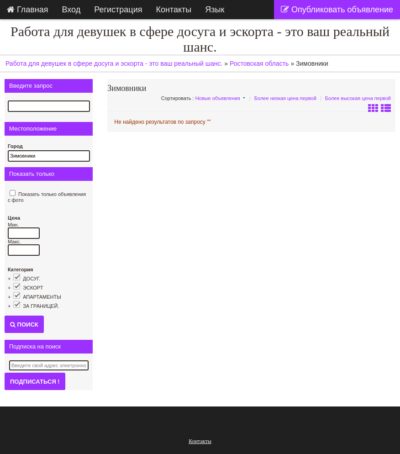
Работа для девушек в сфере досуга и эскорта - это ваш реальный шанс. (200, 39)
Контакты (200, 441)
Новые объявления (217, 98)
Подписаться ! (35, 381)
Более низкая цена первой (285, 98)
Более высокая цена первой (358, 98)
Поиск (24, 324)
